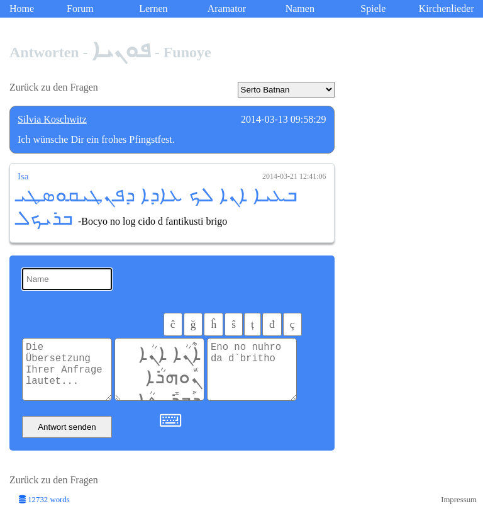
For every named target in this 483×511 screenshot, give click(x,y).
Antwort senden (67, 427)
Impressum (459, 499)
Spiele (373, 8)
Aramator (227, 8)
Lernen (153, 8)
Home (21, 8)
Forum (80, 8)
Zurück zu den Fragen (53, 87)
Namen (300, 8)
